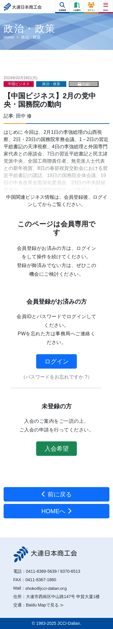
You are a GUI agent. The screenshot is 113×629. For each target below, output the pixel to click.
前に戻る (56, 494)
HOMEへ (56, 511)
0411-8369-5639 (41, 571)
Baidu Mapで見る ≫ (45, 605)
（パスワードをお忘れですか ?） (56, 376)
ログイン (57, 361)
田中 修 (24, 115)
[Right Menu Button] (105, 5)
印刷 (83, 84)
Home (9, 37)
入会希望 (57, 448)
